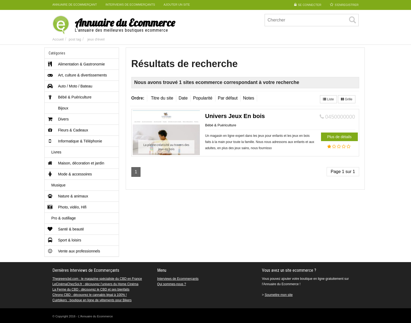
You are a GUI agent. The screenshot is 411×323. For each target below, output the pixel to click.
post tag (75, 39)
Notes (248, 98)
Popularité (202, 98)
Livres (56, 152)
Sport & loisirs (65, 240)
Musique (58, 185)
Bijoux (58, 108)
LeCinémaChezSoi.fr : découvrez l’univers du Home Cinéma (95, 284)
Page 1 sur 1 (343, 171)
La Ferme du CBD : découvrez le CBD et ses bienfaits (90, 289)
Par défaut (228, 98)
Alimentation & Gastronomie (77, 64)
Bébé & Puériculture (70, 97)
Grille (346, 99)
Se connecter (309, 4)
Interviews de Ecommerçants (178, 279)
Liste (328, 99)
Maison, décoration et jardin (76, 163)
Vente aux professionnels (74, 251)
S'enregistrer (347, 4)
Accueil (58, 39)
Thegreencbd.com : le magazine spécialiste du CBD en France (97, 279)
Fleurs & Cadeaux (68, 130)
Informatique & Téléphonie (75, 141)
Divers (59, 119)
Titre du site (162, 98)
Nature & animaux (68, 196)
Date (183, 98)
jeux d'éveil (95, 39)
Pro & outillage (63, 218)
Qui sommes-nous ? (171, 284)
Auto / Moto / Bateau (70, 86)
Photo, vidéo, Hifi (67, 207)
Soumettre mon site (279, 295)
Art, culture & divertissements (78, 75)
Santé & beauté (66, 229)
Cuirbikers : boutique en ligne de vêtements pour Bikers (92, 300)
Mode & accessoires (70, 174)
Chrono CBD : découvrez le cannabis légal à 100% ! (89, 295)
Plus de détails (339, 137)
